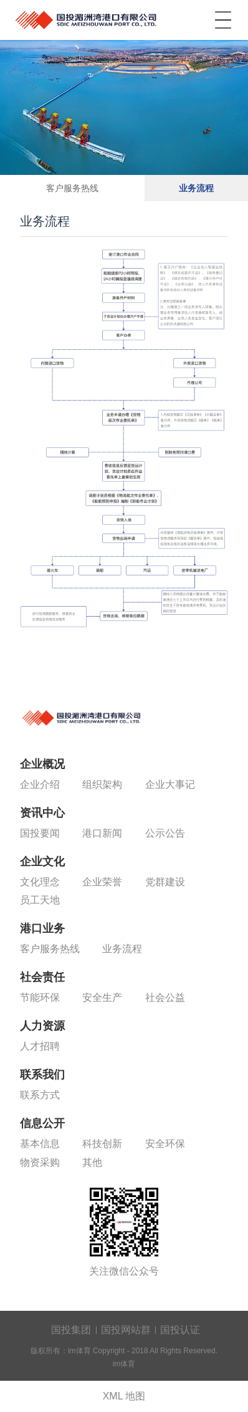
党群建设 (165, 882)
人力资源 (42, 1026)
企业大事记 (170, 784)
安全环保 (165, 1143)
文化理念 (40, 882)
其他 (92, 1162)
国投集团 (71, 1330)
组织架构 (102, 784)
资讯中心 (42, 813)
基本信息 (40, 1143)
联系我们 (42, 1074)
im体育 (86, 18)
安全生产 (102, 997)
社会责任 (42, 977)
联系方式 (40, 1095)
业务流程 (196, 188)
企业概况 (42, 764)
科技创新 (102, 1143)
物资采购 (40, 1162)
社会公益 (165, 997)
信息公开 (42, 1123)
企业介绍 (40, 784)
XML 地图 (124, 1396)
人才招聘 (40, 1046)
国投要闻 (40, 833)
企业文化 (42, 861)
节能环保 (40, 997)
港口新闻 (102, 833)
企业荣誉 (102, 882)
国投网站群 (126, 1330)
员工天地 (40, 900)
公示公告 (165, 833)
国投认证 (180, 1330)
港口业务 (42, 928)
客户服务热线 (72, 188)
